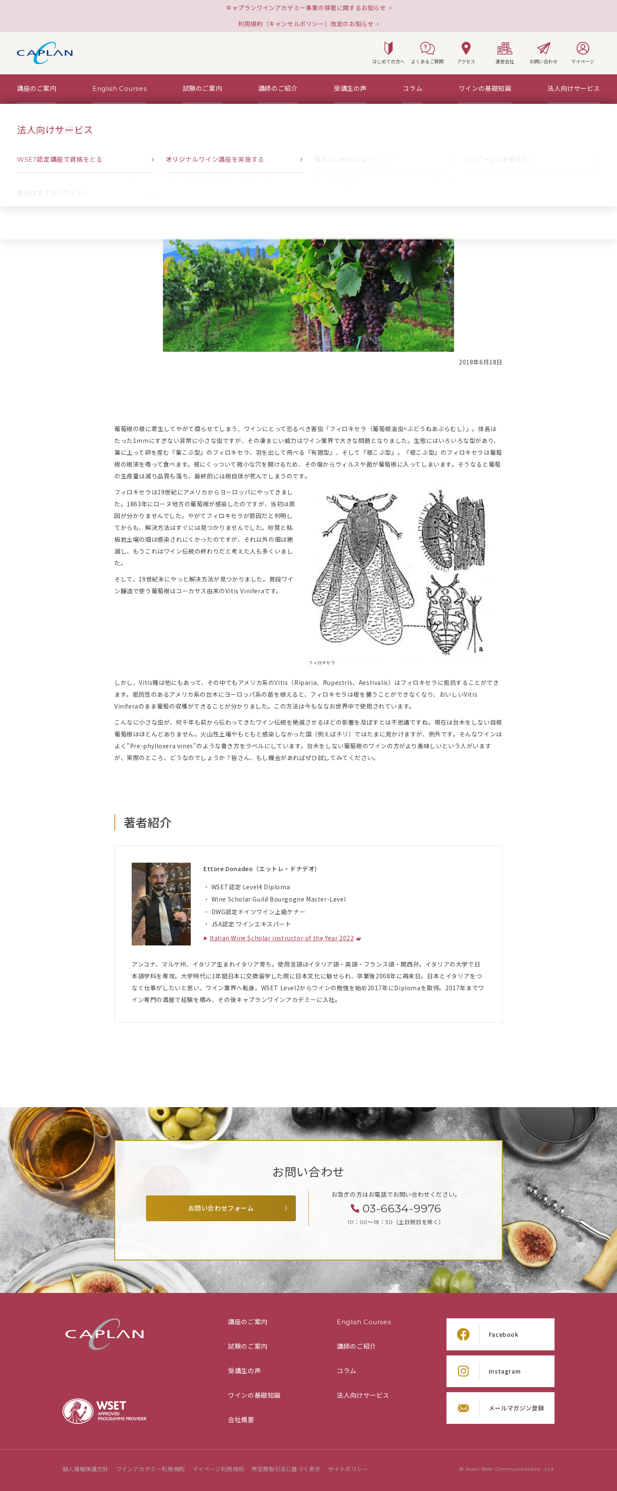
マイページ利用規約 (218, 1469)
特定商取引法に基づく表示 (286, 1469)
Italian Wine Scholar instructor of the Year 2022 (282, 938)
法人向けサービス (363, 1395)
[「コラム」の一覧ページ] (52, 117)
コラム (347, 1371)
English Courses (364, 1322)
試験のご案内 (248, 1346)
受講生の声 (244, 1371)
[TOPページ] (27, 117)
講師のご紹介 (356, 1346)
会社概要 (241, 1420)
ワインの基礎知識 (254, 1395)
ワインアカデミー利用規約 (150, 1469)
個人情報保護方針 (85, 1469)
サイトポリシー (348, 1469)
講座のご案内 (248, 1322)
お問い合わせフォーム (221, 1208)
